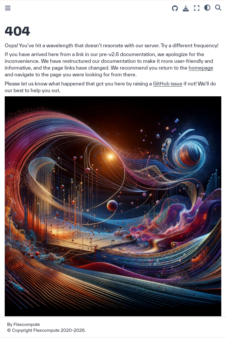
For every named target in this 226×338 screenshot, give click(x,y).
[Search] (218, 7)
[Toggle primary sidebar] (7, 8)
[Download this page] (185, 8)
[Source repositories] (175, 8)
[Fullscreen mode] (196, 8)
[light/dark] (207, 7)
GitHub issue (167, 83)
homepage (201, 67)
